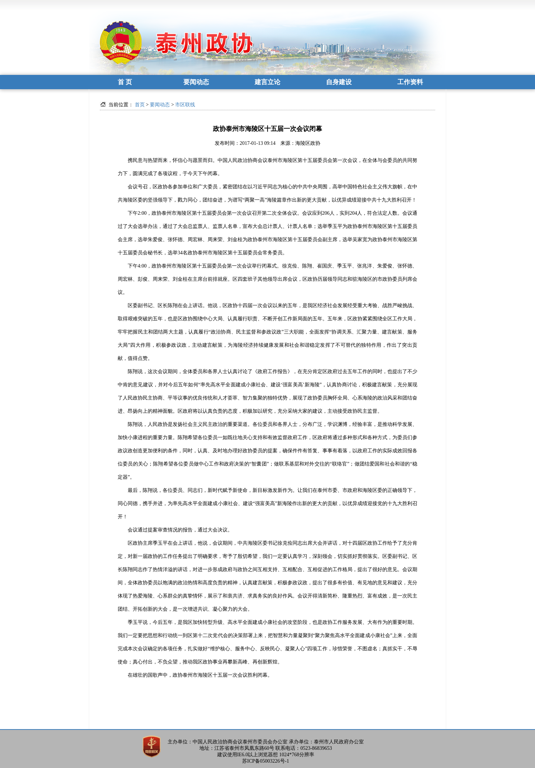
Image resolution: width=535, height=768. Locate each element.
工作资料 (410, 82)
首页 (140, 104)
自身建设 (339, 82)
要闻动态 (196, 82)
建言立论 (267, 82)
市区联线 (185, 104)
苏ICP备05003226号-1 (265, 761)
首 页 (125, 82)
